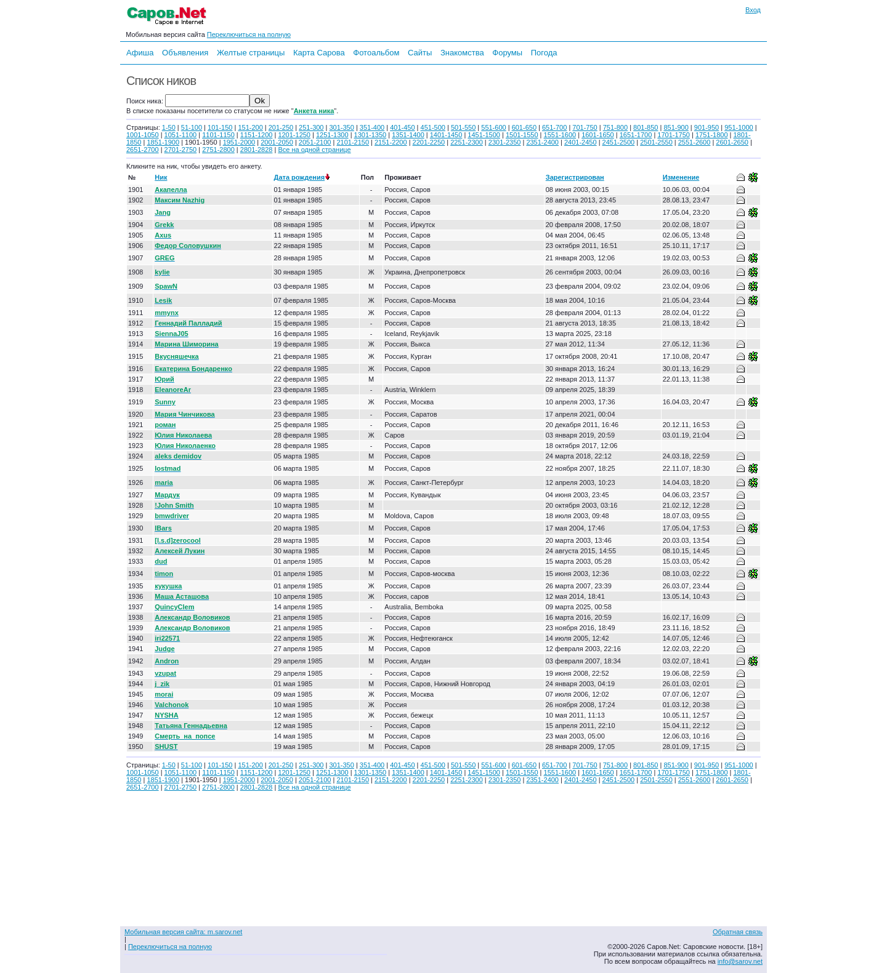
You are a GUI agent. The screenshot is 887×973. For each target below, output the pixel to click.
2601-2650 (732, 142)
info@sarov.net (740, 961)
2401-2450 (580, 142)
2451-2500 (618, 142)
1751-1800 (711, 134)
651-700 (554, 127)
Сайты (420, 52)
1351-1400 (408, 134)
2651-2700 (142, 149)
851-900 (675, 127)
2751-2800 (218, 149)
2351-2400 (542, 142)
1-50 (169, 127)
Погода (544, 52)
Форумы (507, 52)
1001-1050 (142, 134)
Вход (753, 10)
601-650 (524, 127)
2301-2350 (504, 142)
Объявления (185, 52)
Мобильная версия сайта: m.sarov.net (183, 931)
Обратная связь (738, 931)
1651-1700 (636, 134)
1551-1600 (560, 134)
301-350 (341, 127)
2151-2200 (391, 142)
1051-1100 (180, 134)
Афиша (139, 52)
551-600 (493, 127)
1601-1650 (597, 134)
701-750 (584, 127)
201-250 (281, 127)
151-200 (250, 127)
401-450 (402, 127)
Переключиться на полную (249, 34)
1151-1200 (256, 134)
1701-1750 (673, 134)
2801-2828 (256, 149)
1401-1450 (446, 134)
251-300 (311, 127)
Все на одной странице (314, 149)
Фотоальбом (376, 52)
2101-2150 (352, 142)
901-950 (706, 127)
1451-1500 (484, 134)
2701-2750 (180, 149)
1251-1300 (332, 134)
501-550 (463, 127)
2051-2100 (315, 142)
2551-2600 (694, 142)
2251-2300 (466, 142)
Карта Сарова (319, 52)
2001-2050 (277, 142)
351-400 (372, 127)
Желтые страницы (251, 52)
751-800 (615, 127)
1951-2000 (239, 142)
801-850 (645, 127)
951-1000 (738, 127)
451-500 (433, 127)
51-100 (191, 127)
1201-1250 (294, 134)
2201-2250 (429, 142)
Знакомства (462, 52)
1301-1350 (370, 134)
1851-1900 (163, 142)
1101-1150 (218, 134)
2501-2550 (656, 142)
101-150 (220, 127)
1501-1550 (522, 134)
